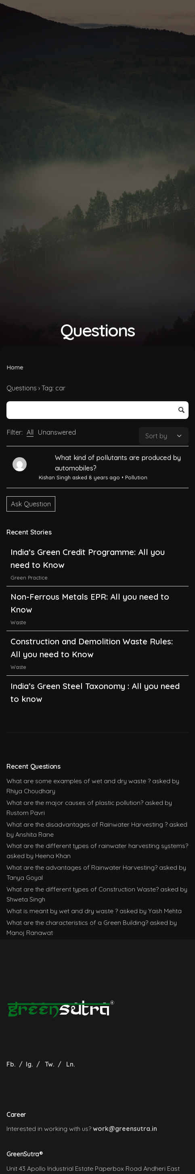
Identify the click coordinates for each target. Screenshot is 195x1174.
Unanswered (57, 432)
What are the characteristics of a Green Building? (77, 922)
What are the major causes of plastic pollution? (74, 802)
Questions (21, 388)
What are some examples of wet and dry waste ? (78, 781)
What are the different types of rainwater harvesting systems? (97, 846)
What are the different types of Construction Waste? (82, 889)
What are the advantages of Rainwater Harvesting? (81, 867)
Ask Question (31, 504)
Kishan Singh (55, 477)
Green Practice (29, 579)
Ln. (70, 1064)
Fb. (11, 1064)
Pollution (136, 477)
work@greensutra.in (125, 1128)
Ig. (29, 1064)
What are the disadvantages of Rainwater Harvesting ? (87, 824)
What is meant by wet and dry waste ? (62, 911)
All (30, 432)
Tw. (50, 1064)
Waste (18, 624)
